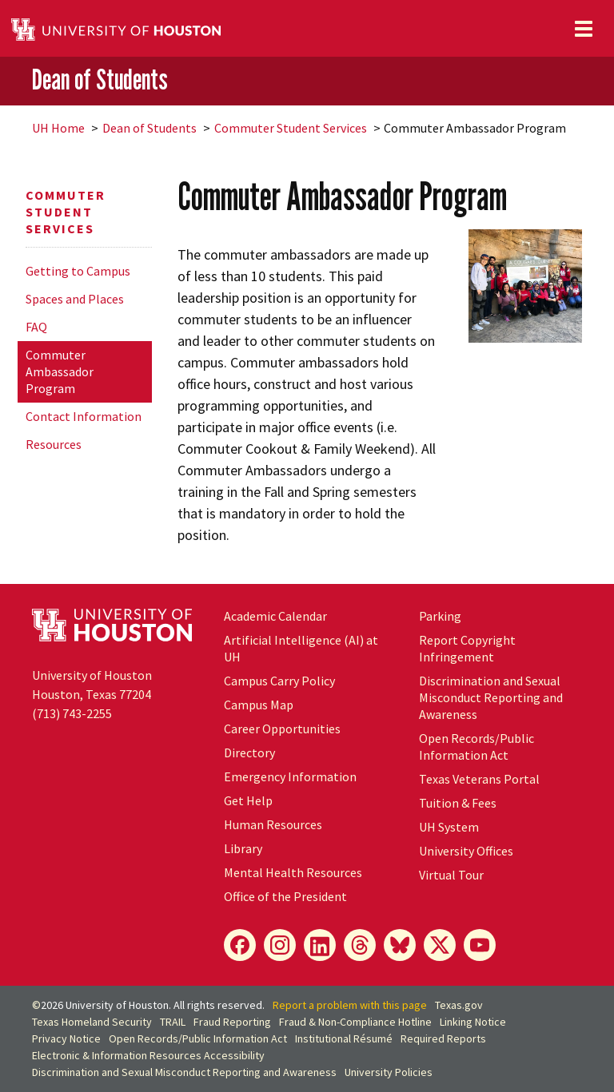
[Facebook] (240, 945)
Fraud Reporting (232, 1022)
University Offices (466, 851)
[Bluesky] (400, 945)
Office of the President (285, 896)
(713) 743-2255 (72, 713)
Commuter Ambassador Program (60, 371)
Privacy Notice (66, 1038)
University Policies (389, 1072)
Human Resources (273, 824)
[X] (440, 945)
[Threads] (360, 945)
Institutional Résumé (344, 1038)
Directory (249, 752)
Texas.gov (459, 1005)
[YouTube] (480, 945)
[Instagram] (280, 945)
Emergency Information (290, 776)
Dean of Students (100, 80)
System (449, 827)
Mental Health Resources (293, 872)
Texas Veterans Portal (479, 779)
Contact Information (84, 416)
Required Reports (443, 1038)
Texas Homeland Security (92, 1022)
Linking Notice (473, 1022)
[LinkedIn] (320, 945)
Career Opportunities (282, 729)
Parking (440, 616)
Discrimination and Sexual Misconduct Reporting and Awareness (491, 697)
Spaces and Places (75, 299)
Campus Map (258, 705)
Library (243, 848)
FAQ (36, 327)
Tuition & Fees (457, 803)
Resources (54, 444)
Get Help (248, 800)
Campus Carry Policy (279, 681)
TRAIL (172, 1022)
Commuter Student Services (290, 128)
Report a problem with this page (350, 1005)
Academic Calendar (275, 616)
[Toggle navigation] (583, 29)
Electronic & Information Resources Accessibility (148, 1055)
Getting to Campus (78, 271)
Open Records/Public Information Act (476, 746)
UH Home (58, 128)
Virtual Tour (451, 875)
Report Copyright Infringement (467, 648)
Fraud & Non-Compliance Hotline (355, 1022)
